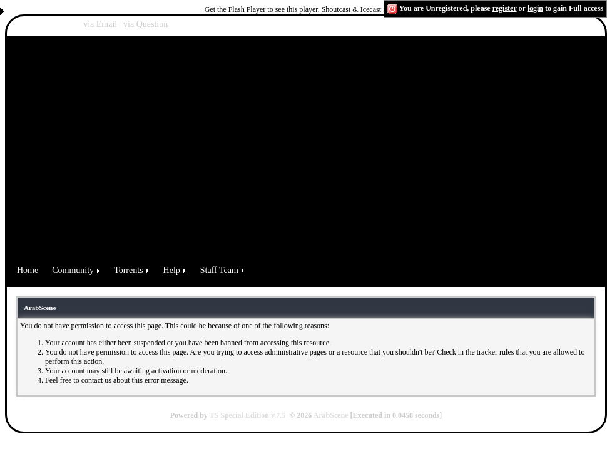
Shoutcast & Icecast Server (362, 9)
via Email (100, 24)
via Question (145, 24)
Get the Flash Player (235, 9)
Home (27, 270)
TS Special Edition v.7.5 (248, 415)
